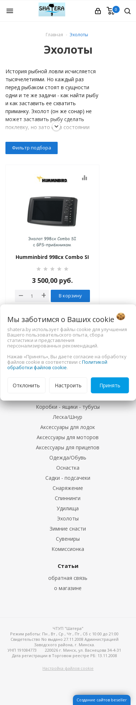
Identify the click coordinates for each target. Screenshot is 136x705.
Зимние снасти (68, 528)
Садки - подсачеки (67, 477)
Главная (54, 35)
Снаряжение (68, 488)
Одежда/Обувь (67, 457)
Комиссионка (67, 548)
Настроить (68, 385)
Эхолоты (68, 518)
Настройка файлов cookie (68, 668)
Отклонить (26, 385)
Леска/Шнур (67, 416)
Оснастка (67, 467)
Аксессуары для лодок (67, 427)
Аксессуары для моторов (68, 437)
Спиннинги (68, 498)
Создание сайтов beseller (102, 699)
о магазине (68, 588)
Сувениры (68, 538)
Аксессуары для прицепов (67, 447)
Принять (109, 385)
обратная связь (67, 577)
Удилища (68, 508)
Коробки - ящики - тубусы (68, 406)
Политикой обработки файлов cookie (57, 365)
